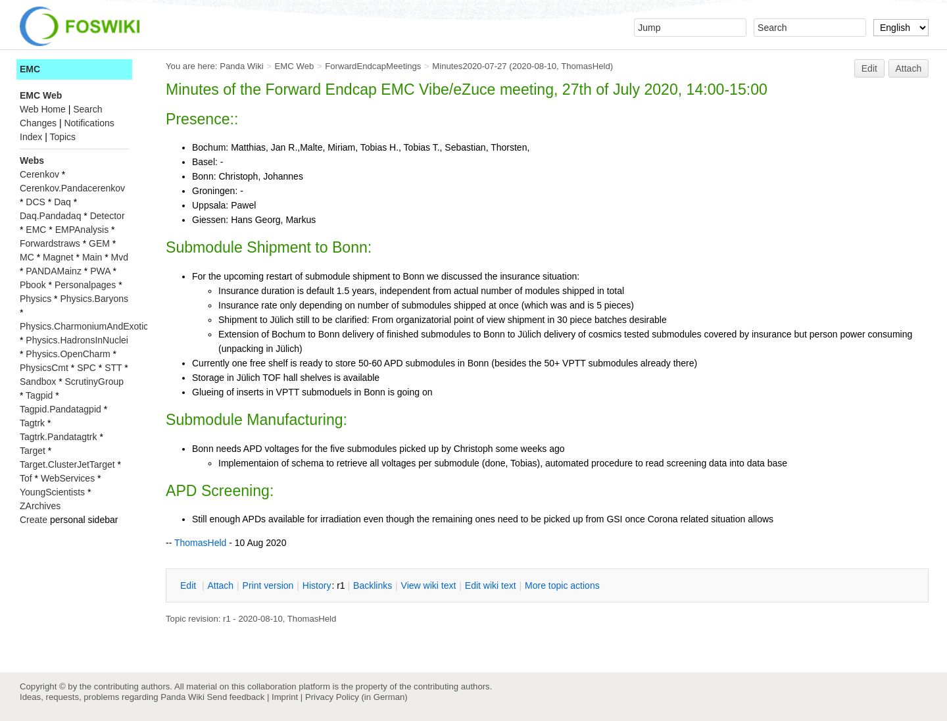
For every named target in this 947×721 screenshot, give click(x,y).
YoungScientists (52, 492)
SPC (86, 367)
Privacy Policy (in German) (356, 697)
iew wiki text (428, 585)
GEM (99, 243)
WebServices (68, 478)
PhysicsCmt (44, 367)
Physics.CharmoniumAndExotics (86, 326)
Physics (35, 298)
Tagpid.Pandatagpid (60, 409)
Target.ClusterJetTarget (67, 464)
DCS (35, 202)
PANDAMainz (54, 271)
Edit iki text (490, 585)
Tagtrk (32, 423)
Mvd (119, 257)
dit (189, 585)
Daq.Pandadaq (50, 216)
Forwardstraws (50, 243)
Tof (26, 478)
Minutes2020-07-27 (469, 66)
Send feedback (235, 697)
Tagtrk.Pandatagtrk (58, 437)
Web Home (43, 109)
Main (92, 257)
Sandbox (38, 381)
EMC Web (294, 66)
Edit (869, 68)
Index (31, 137)
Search (87, 109)
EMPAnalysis (82, 229)
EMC (30, 69)
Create (33, 519)
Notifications (89, 123)
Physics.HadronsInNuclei (77, 340)
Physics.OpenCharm (68, 354)
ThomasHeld (585, 66)
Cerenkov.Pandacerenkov (72, 188)
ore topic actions (562, 585)
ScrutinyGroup (94, 381)
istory (317, 585)
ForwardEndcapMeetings (373, 66)
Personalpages (85, 285)
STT (113, 367)
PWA (100, 271)
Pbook (33, 285)
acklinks (372, 585)
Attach (909, 68)
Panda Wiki (242, 66)
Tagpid (39, 395)
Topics (62, 137)
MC (27, 257)
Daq (62, 202)
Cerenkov (39, 174)
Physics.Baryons (94, 298)
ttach (220, 585)
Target (32, 450)
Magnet (58, 257)
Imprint (285, 697)
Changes (38, 123)
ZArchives (40, 506)
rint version (268, 585)
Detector (107, 216)
